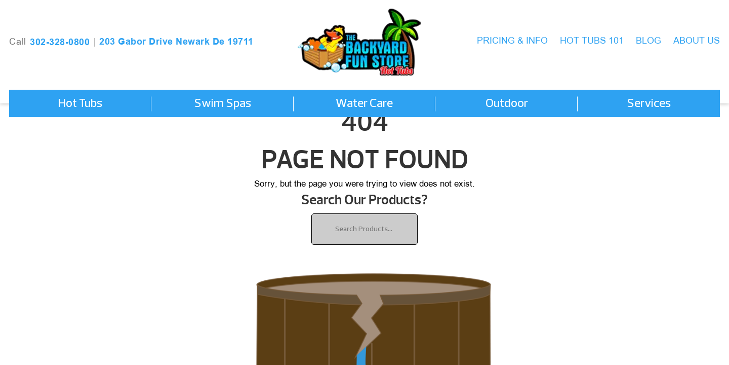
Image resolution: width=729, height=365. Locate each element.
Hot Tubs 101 (592, 41)
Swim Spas (222, 104)
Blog (648, 41)
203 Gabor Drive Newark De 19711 (176, 41)
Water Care (364, 104)
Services (649, 104)
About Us (696, 41)
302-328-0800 (60, 42)
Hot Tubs (80, 104)
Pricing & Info (512, 41)
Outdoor (506, 104)
